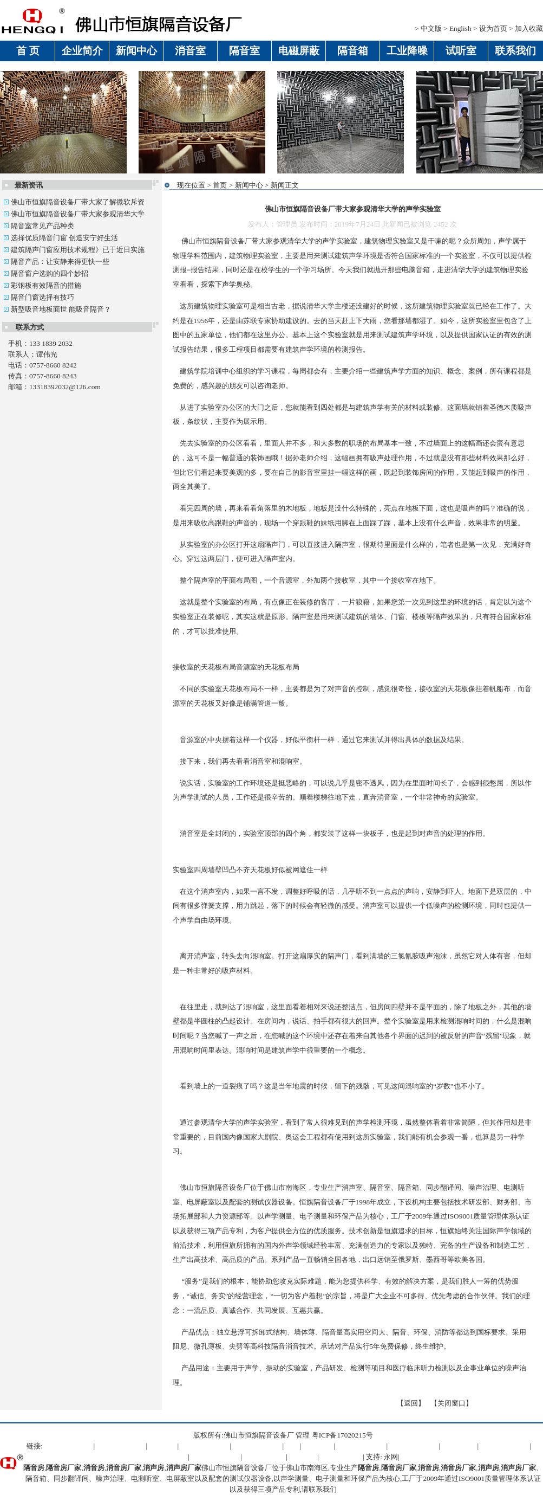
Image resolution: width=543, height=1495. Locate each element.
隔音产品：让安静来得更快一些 (56, 261)
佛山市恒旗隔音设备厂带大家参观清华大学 (74, 214)
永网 (391, 1457)
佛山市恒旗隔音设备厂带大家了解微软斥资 (74, 202)
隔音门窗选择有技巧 (39, 297)
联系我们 (323, 1489)
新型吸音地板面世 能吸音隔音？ (57, 309)
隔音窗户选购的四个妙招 (46, 273)
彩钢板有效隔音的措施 (42, 285)
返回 (411, 1403)
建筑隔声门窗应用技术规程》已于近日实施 (74, 250)
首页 (220, 185)
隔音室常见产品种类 (39, 226)
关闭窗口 (451, 1403)
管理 (303, 1435)
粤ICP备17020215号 (342, 1435)
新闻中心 (249, 185)
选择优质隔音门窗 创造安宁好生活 (61, 238)
